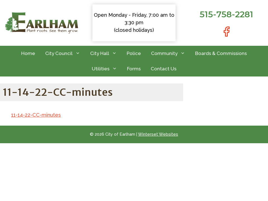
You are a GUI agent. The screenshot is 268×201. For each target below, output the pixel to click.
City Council (65, 53)
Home (28, 53)
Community (170, 53)
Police (134, 53)
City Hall (106, 53)
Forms (134, 68)
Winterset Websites (158, 134)
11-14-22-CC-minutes (36, 115)
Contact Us (163, 68)
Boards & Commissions (221, 53)
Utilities (107, 68)
